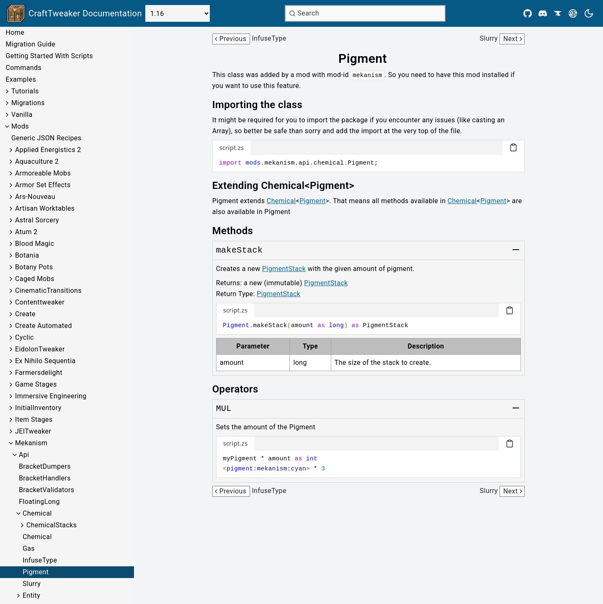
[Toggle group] (516, 250)
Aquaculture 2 (37, 161)
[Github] (527, 13)
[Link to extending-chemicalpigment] (289, 185)
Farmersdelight (38, 373)
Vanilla (22, 115)
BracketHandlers (45, 478)
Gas (29, 548)
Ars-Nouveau (35, 197)
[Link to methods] (238, 230)
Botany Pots (34, 267)
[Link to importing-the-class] (263, 104)
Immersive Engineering (51, 396)
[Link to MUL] (224, 409)
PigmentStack (284, 269)
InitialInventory (38, 408)
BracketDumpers (45, 466)
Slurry (32, 584)
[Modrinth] (573, 13)
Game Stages (36, 384)
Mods (20, 126)
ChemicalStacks (51, 525)
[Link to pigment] (368, 58)
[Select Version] (177, 13)
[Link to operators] (241, 389)
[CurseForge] (557, 13)
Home (14, 32)
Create (25, 314)
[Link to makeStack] (239, 250)
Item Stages (34, 419)
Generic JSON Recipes (46, 138)
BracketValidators (47, 490)
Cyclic (24, 337)
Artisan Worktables (45, 208)
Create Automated (43, 326)
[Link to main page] (74, 13)
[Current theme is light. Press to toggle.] (588, 13)
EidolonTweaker (40, 349)
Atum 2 (26, 232)
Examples (20, 79)
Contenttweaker (39, 302)
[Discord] (542, 13)
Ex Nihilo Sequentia (45, 361)
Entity (31, 595)
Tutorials (25, 91)
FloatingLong (39, 502)
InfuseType (40, 560)
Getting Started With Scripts (49, 56)
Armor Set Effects (43, 185)
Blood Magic (34, 244)
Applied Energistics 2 (48, 150)
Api (24, 455)
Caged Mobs (34, 279)
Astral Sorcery (37, 220)
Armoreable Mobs (43, 173)
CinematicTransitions (48, 290)
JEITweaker (33, 431)
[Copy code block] (513, 147)
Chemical (37, 513)
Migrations (28, 103)
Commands (23, 68)
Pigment (36, 572)
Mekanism (31, 443)
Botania (27, 255)
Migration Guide (30, 44)
